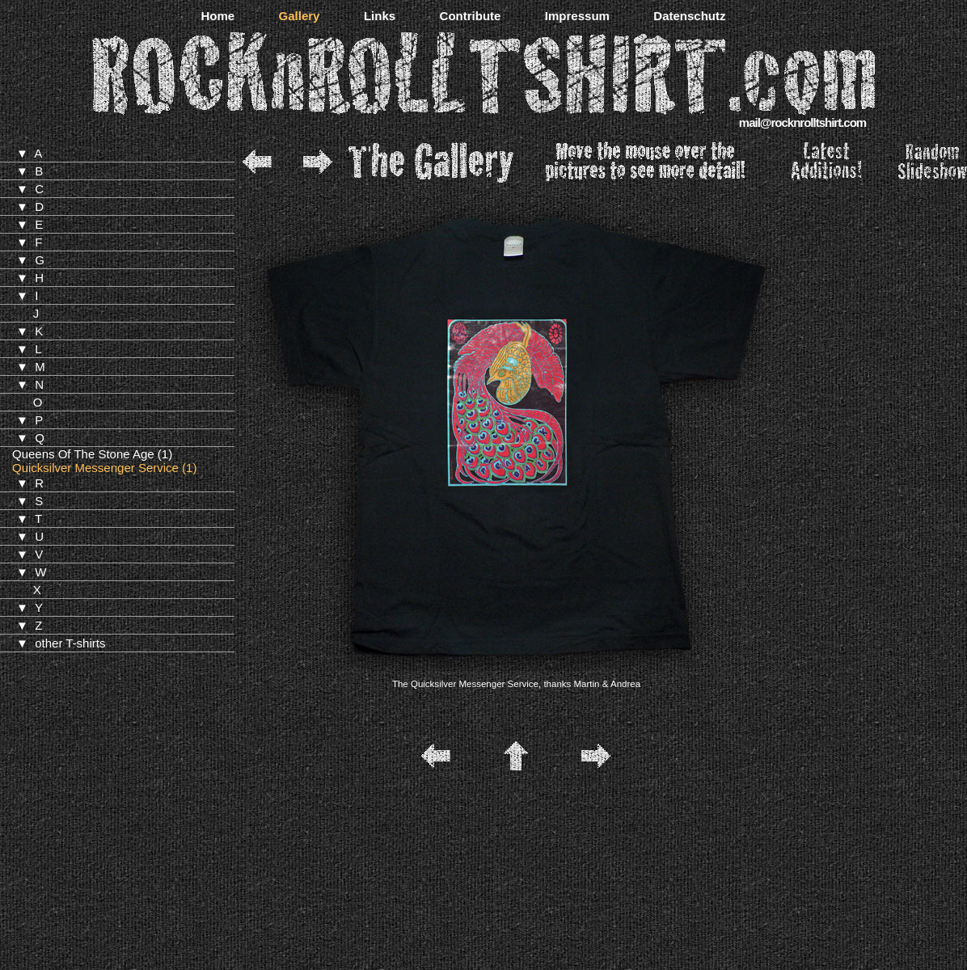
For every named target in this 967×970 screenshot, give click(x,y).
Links (379, 16)
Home (217, 16)
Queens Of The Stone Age (83, 454)
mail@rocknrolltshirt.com (802, 122)
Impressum (577, 16)
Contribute (470, 16)
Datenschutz (689, 16)
